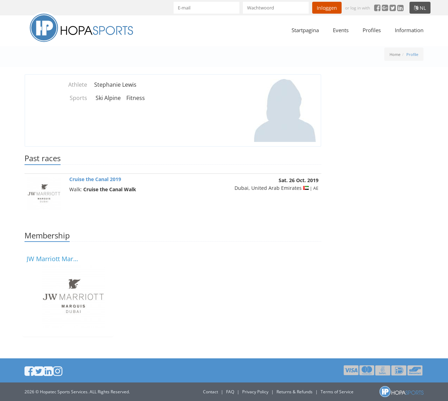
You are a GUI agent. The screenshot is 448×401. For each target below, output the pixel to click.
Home (395, 54)
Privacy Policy (255, 392)
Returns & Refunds (294, 392)
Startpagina (305, 30)
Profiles (372, 30)
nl (420, 8)
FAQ (230, 392)
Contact (210, 392)
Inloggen (327, 8)
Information (409, 30)
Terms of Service (337, 392)
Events (341, 30)
